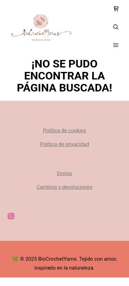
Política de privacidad (64, 144)
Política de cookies (64, 130)
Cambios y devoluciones (65, 187)
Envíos (64, 173)
